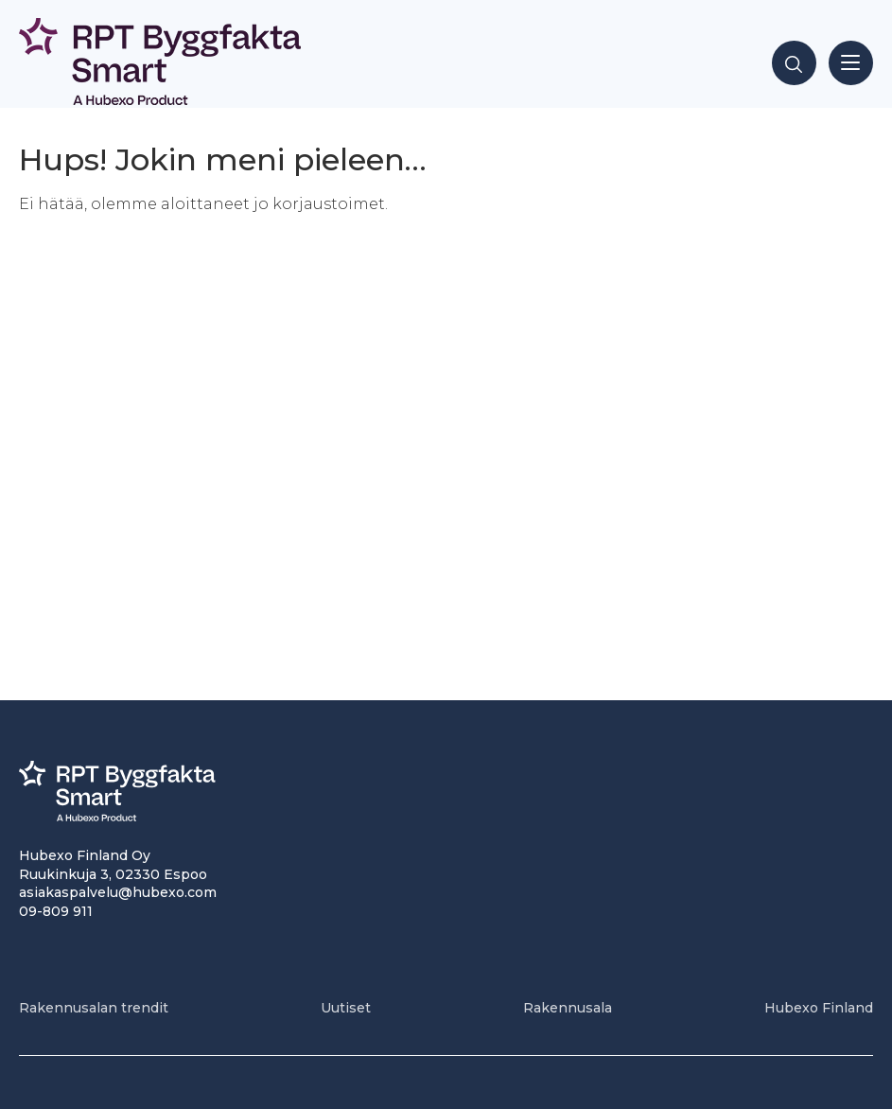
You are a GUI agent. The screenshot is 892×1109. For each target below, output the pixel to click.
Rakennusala (567, 1007)
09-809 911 (56, 911)
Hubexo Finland (818, 1007)
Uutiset (346, 1007)
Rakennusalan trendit (93, 1007)
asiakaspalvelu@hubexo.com (118, 892)
